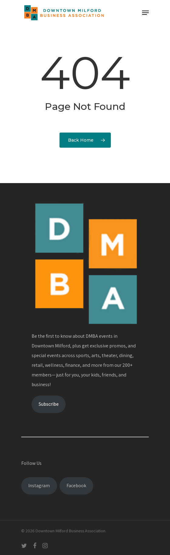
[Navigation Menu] (145, 13)
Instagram (39, 485)
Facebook (76, 485)
